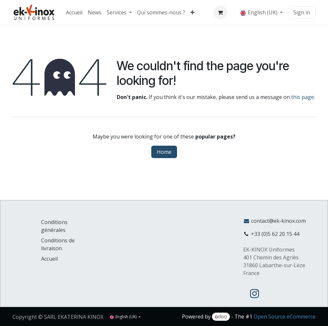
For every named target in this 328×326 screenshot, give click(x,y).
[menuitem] (74, 12)
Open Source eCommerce (285, 316)
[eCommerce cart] (220, 12)
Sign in (301, 12)
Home (164, 151)
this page (302, 97)
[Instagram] (254, 293)
